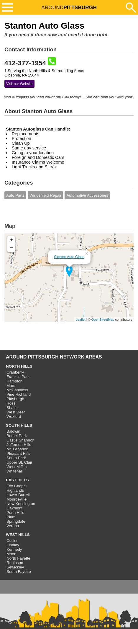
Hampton (14, 381)
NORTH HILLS (19, 366)
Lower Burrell (18, 495)
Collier (12, 540)
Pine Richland (18, 394)
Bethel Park (16, 436)
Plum (10, 517)
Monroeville (16, 499)
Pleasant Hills (18, 453)
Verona (12, 526)
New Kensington (20, 503)
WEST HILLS (18, 534)
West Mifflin (16, 467)
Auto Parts (15, 195)
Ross (10, 403)
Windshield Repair (45, 195)
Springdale (15, 521)
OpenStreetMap (102, 319)
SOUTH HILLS (19, 425)
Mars (10, 385)
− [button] (11, 248)
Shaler (12, 407)
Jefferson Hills (18, 444)
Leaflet (81, 319)
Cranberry (15, 372)
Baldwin (13, 431)
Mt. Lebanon (17, 449)
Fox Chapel (16, 486)
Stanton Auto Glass (69, 257)
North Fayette (18, 558)
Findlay (12, 545)
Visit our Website (19, 84)
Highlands (15, 490)
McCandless (17, 390)
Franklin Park (18, 376)
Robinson (14, 562)
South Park (16, 458)
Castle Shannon (20, 440)
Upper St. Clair (19, 462)
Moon (11, 554)
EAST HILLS (17, 480)
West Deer (15, 412)
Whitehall (14, 471)
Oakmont (14, 508)
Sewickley (15, 567)
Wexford (13, 416)
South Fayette (18, 571)
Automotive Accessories (87, 195)
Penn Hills (15, 512)
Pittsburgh (15, 399)
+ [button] (11, 240)
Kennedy (14, 549)
